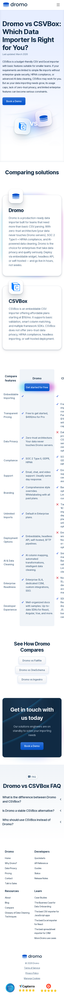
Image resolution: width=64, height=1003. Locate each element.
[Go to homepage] (15, 4)
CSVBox (18, 301)
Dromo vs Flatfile (32, 660)
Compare (9, 907)
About (8, 897)
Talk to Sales (11, 883)
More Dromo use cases (45, 938)
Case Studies (40, 897)
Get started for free (37, 387)
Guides (37, 868)
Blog (7, 902)
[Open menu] (58, 4)
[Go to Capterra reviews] (27, 988)
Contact (9, 878)
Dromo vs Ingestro (32, 679)
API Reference (41, 863)
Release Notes (41, 878)
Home (8, 858)
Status (37, 873)
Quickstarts (39, 858)
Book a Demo (14, 101)
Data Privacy (11, 868)
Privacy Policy (32, 973)
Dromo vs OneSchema (32, 670)
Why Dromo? (11, 863)
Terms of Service (32, 968)
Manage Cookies (32, 978)
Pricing (8, 873)
